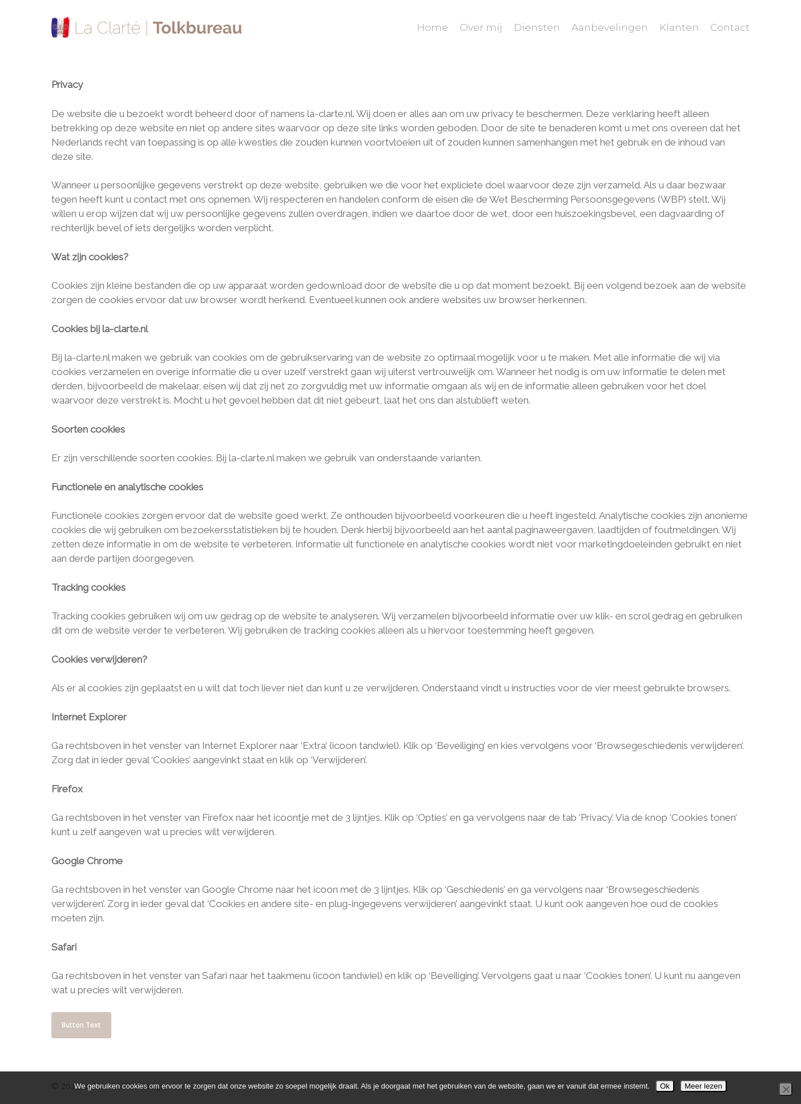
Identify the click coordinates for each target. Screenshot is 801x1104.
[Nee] (785, 1089)
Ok (665, 1086)
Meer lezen (703, 1086)
